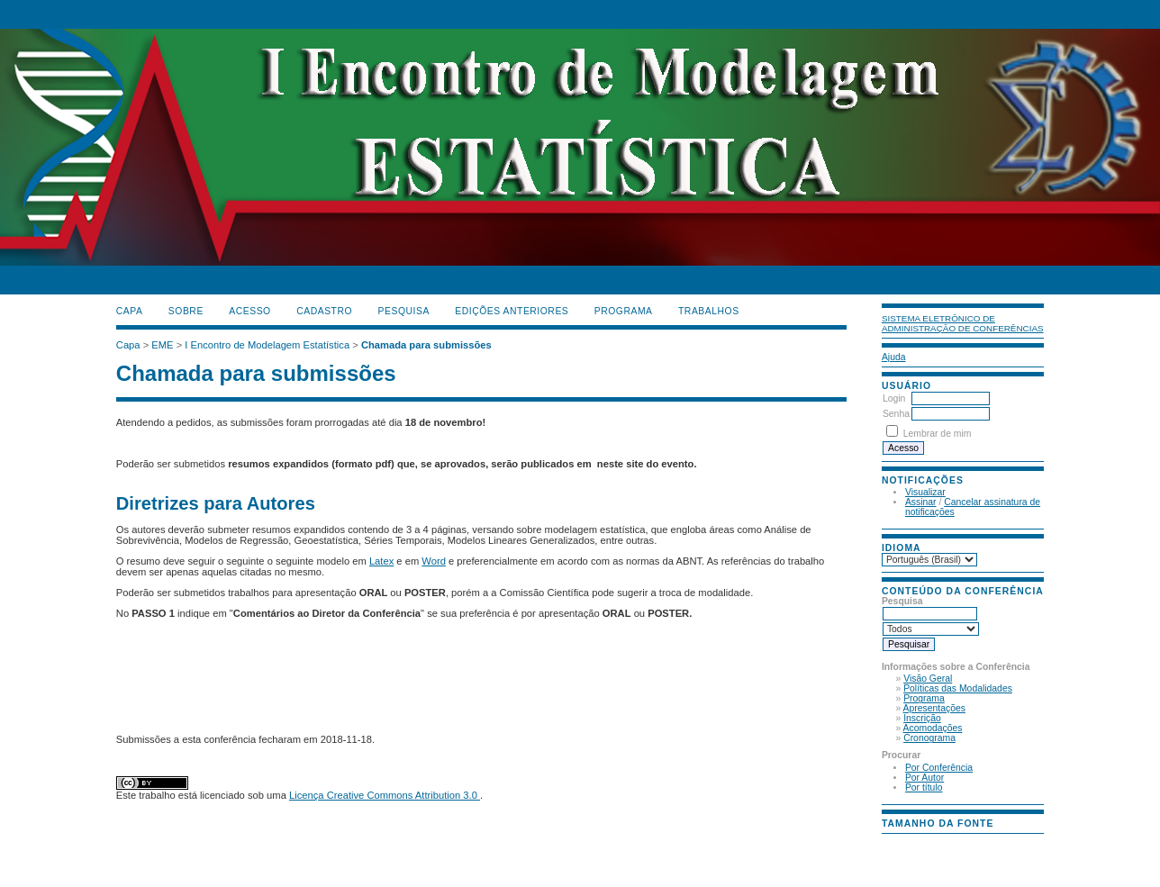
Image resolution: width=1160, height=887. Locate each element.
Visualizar (925, 492)
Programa (924, 698)
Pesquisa (404, 311)
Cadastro (324, 311)
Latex (381, 561)
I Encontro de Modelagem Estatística (267, 344)
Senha (896, 414)
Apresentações (934, 708)
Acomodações (933, 728)
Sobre (186, 311)
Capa (129, 311)
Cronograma (929, 738)
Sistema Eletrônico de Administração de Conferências (963, 323)
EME (162, 344)
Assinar (921, 502)
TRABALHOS (708, 311)
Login (894, 398)
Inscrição (922, 718)
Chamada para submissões (426, 344)
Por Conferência (939, 768)
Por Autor (924, 778)
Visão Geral (927, 678)
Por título (924, 787)
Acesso (249, 311)
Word (433, 561)
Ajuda (894, 357)
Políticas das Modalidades (957, 688)
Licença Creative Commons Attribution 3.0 (384, 795)
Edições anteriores (511, 311)
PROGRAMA (623, 311)
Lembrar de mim (937, 434)
